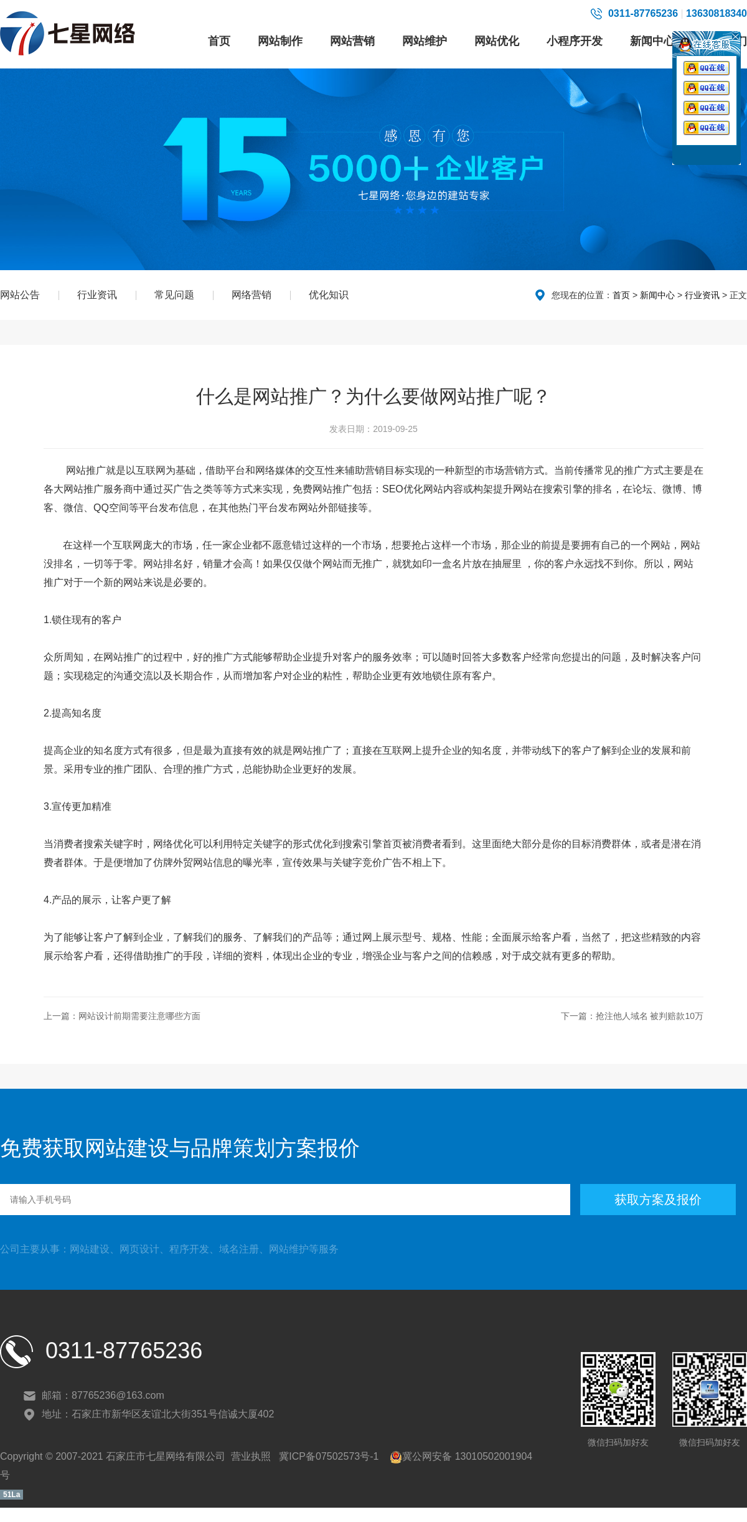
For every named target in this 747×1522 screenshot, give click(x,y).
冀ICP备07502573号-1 (327, 1456)
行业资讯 (97, 294)
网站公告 (20, 294)
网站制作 (280, 41)
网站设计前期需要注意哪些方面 (139, 1016)
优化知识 (329, 294)
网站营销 (352, 41)
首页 (219, 41)
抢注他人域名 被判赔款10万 (649, 1016)
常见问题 (174, 294)
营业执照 (251, 1456)
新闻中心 (652, 41)
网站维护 (424, 41)
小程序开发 (575, 41)
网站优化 (496, 41)
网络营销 (251, 294)
